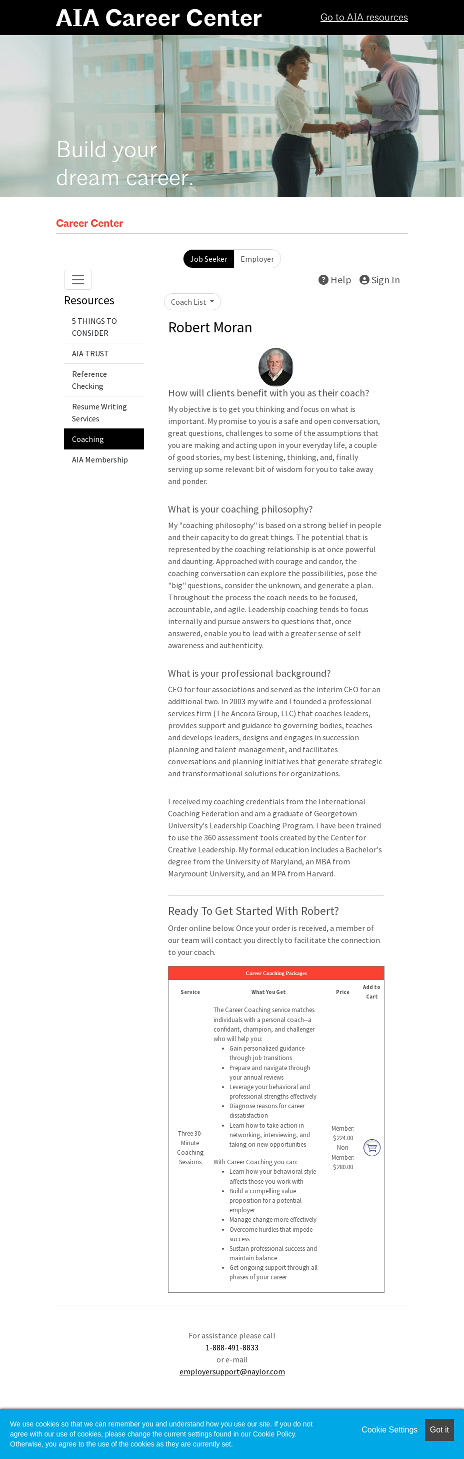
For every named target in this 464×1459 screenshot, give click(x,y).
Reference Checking (89, 380)
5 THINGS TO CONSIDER (94, 327)
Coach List (189, 302)
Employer (257, 259)
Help (335, 279)
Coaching (88, 439)
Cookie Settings (390, 1429)
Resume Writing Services (99, 412)
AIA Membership (100, 459)
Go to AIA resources (364, 18)
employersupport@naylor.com (232, 1371)
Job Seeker (209, 259)
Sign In (380, 279)
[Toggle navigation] (78, 280)
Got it (439, 1429)
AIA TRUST (90, 353)
